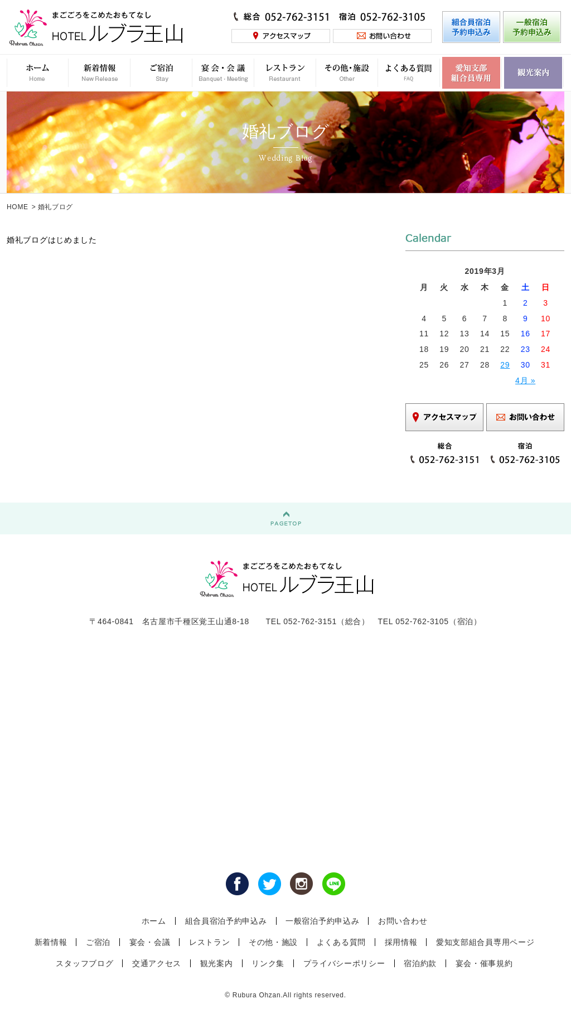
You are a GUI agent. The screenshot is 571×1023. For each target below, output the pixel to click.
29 (505, 364)
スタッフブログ (84, 963)
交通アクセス (156, 963)
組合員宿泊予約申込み (226, 920)
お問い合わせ (402, 920)
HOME (17, 207)
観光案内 (216, 963)
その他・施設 (273, 942)
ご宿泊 (98, 942)
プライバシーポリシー (344, 963)
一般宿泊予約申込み (322, 920)
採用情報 (401, 942)
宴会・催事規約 (484, 963)
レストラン (209, 942)
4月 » (525, 380)
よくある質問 (341, 942)
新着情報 (51, 942)
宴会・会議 (150, 942)
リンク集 (267, 963)
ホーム (154, 920)
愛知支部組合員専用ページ (485, 942)
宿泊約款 (420, 963)
